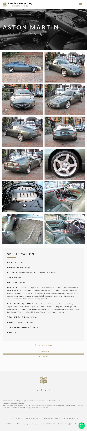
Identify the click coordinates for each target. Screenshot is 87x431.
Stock (12, 34)
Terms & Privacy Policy (61, 424)
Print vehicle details (43, 345)
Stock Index (43, 351)
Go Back (43, 356)
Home (5, 34)
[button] (82, 425)
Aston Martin (22, 34)
